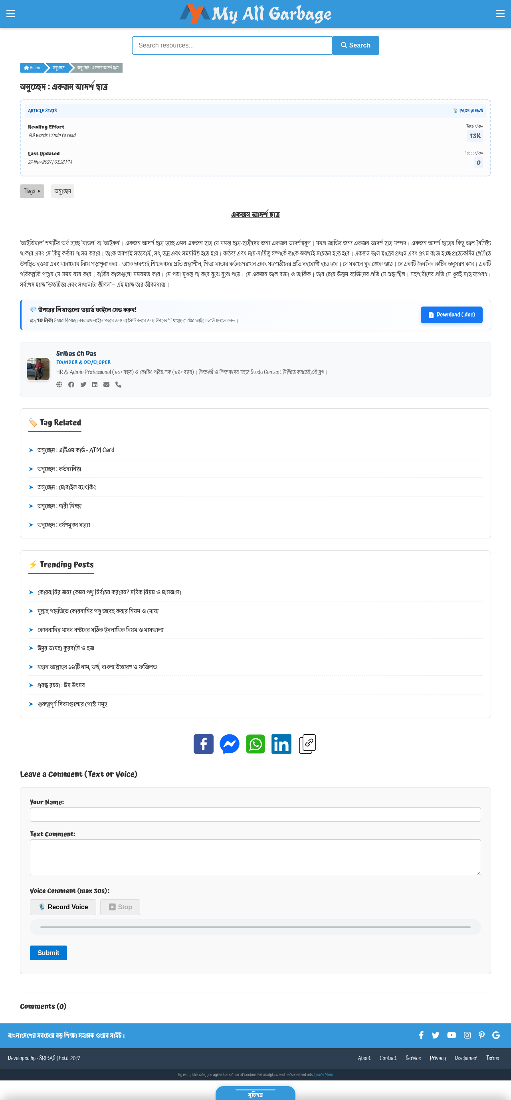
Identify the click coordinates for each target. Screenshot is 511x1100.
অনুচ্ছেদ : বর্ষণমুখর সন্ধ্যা (59, 524)
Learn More (323, 1080)
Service (413, 1064)
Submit (48, 958)
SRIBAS (47, 1064)
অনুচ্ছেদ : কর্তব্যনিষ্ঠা (54, 468)
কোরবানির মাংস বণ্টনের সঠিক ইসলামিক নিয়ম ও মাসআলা (96, 629)
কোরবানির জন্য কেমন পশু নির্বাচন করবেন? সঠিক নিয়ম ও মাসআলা (104, 592)
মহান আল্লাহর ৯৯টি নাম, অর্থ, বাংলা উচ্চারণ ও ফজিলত (92, 666)
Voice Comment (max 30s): (69, 896)
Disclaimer (466, 1064)
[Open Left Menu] (10, 14)
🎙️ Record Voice (63, 913)
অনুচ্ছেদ (59, 67)
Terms (492, 1064)
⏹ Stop (120, 913)
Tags (32, 190)
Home (32, 67)
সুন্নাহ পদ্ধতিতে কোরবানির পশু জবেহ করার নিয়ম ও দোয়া (93, 610)
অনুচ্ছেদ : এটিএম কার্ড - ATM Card (71, 450)
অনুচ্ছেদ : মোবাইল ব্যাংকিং (62, 487)
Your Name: (255, 808)
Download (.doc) (451, 314)
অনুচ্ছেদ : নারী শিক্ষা (54, 506)
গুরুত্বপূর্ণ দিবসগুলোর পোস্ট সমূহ (67, 703)
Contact (388, 1064)
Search (353, 45)
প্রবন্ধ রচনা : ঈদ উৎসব (56, 685)
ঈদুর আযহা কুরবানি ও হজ (61, 648)
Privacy (438, 1064)
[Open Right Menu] (500, 14)
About (364, 1064)
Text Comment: (255, 854)
